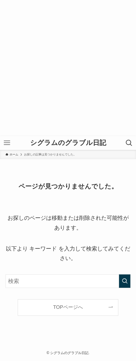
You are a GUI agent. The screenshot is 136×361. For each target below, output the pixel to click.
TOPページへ (68, 307)
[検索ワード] (68, 281)
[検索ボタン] (129, 143)
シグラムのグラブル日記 (68, 142)
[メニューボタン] (7, 143)
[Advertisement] (68, 68)
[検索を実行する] (124, 281)
